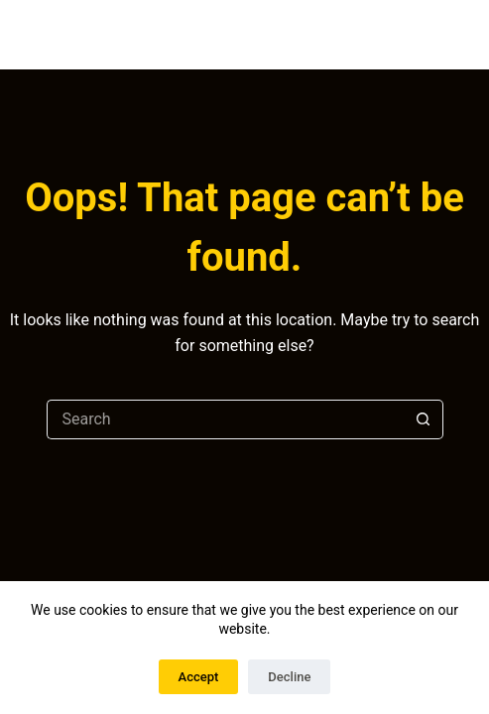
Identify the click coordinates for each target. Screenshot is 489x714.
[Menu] (475, 35)
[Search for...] (225, 419)
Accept (199, 676)
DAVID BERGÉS (159, 34)
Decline (289, 676)
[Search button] (423, 419)
